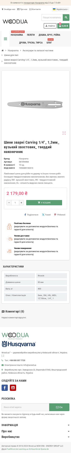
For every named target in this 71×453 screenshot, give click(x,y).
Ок (59, 407)
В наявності (9, 165)
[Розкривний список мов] (60, 9)
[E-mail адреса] (25, 407)
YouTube (13, 388)
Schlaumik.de (34, 449)
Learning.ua (23, 449)
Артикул (8, 162)
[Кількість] (15, 202)
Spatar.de (45, 449)
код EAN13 (9, 168)
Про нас (22, 9)
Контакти (35, 9)
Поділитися (31, 214)
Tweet (46, 214)
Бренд (7, 158)
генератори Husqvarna (34, 3)
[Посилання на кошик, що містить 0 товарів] (63, 26)
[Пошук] (55, 17)
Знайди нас (8, 9)
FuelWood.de (12, 449)
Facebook (5, 388)
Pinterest (59, 214)
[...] (3, 356)
